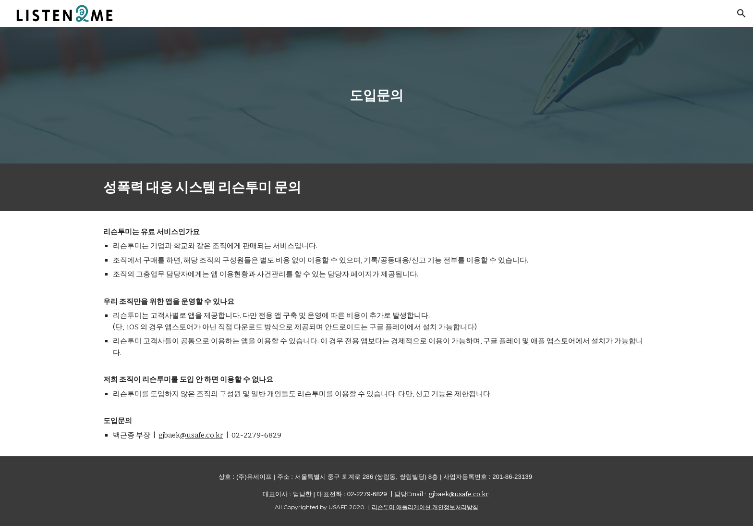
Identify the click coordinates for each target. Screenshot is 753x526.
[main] (376, 95)
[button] (741, 13)
